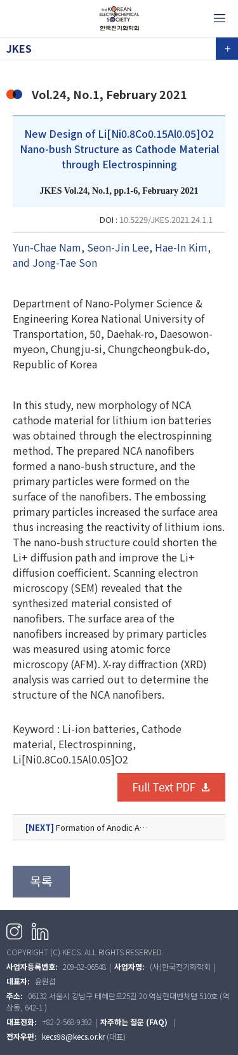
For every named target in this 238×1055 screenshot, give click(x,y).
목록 (41, 881)
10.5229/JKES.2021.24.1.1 (166, 219)
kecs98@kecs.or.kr (73, 1036)
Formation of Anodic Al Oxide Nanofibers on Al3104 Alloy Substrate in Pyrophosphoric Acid (119, 827)
